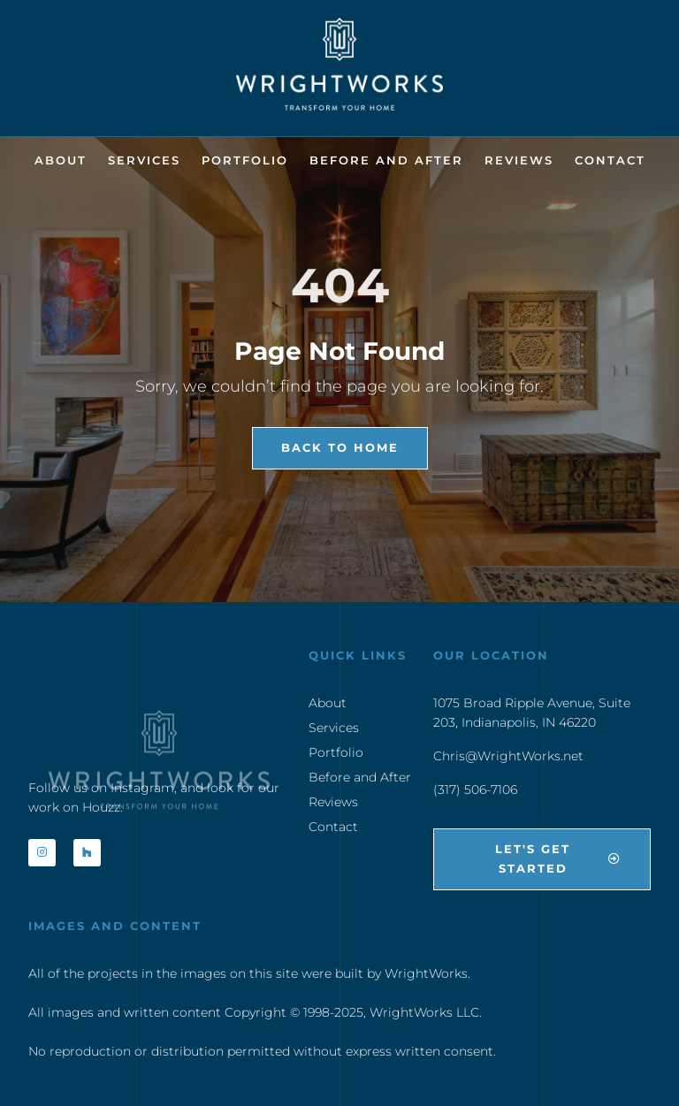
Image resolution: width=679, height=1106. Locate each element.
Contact (610, 160)
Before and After (386, 160)
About (60, 160)
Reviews (518, 160)
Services (144, 160)
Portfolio (245, 160)
